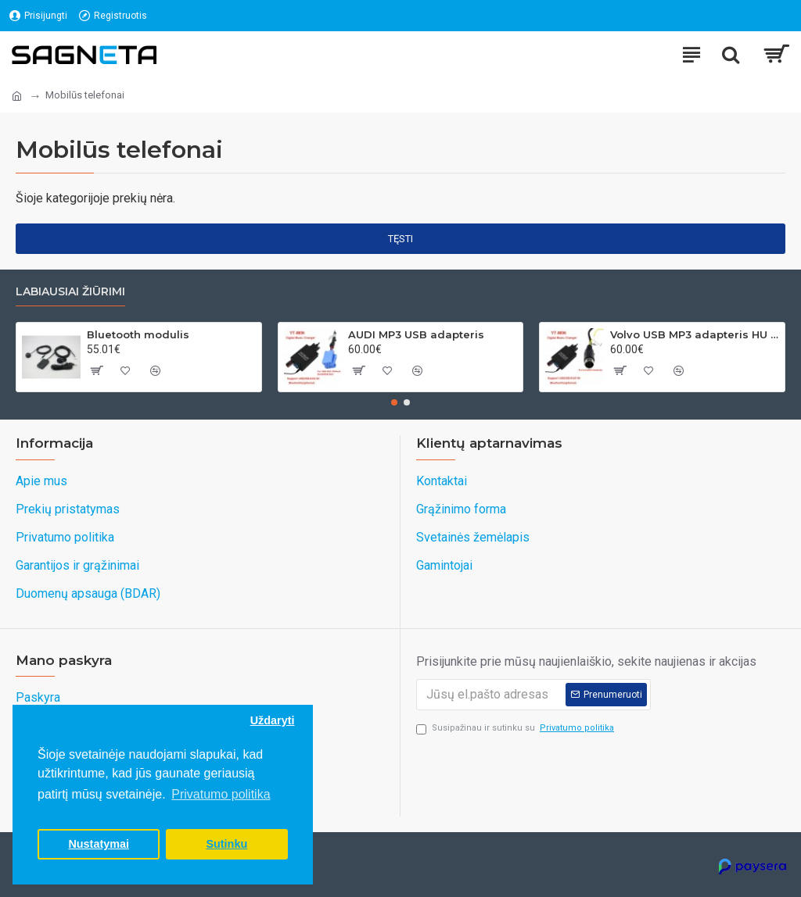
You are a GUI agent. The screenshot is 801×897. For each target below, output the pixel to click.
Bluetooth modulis (138, 334)
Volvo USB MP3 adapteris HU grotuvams (694, 334)
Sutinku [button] (226, 844)
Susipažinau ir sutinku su (516, 728)
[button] (394, 402)
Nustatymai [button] (98, 844)
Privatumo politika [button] (220, 794)
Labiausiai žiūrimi (70, 291)
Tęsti (400, 239)
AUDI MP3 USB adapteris (416, 334)
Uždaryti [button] (272, 720)
